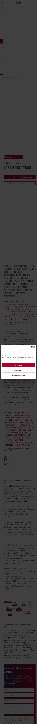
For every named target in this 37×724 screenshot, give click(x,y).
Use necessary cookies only (18, 375)
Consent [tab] (7, 350)
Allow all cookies (18, 365)
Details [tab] (18, 350)
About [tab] (30, 350)
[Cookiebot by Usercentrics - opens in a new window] (26, 347)
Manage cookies (18, 370)
